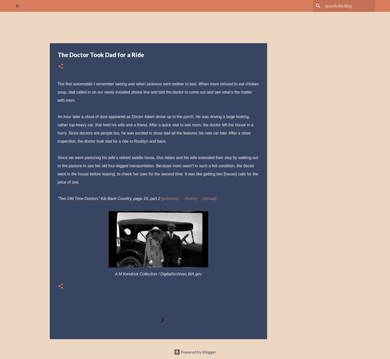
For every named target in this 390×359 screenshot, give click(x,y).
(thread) (210, 198)
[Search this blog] (349, 6)
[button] (61, 66)
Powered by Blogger (195, 352)
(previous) (170, 198)
